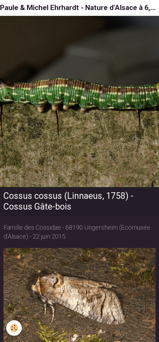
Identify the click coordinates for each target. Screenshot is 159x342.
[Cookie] (14, 328)
